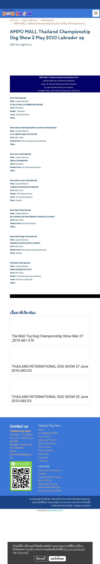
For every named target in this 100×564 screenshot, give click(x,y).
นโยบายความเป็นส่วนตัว (74, 549)
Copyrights (43, 457)
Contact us (43, 461)
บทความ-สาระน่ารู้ (47, 440)
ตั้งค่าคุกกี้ (40, 558)
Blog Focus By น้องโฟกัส (50, 491)
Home (41, 429)
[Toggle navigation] (95, 13)
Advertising (43, 454)
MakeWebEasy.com (55, 510)
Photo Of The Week (47, 443)
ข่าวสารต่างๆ (44, 436)
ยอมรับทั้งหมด (57, 558)
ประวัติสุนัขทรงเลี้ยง (48, 433)
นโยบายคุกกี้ (23, 552)
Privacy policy (44, 447)
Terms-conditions (46, 450)
